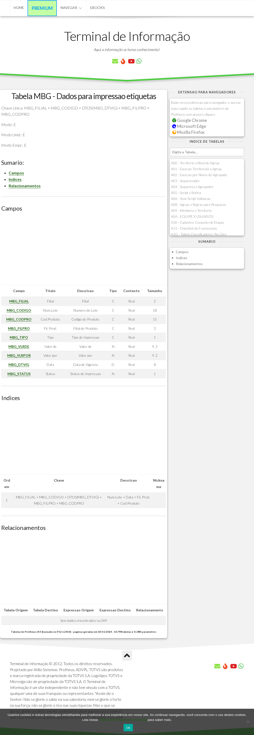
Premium (42, 8)
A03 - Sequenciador (185, 181)
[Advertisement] (83, 250)
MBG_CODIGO (19, 310)
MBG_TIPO (19, 337)
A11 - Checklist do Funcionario (194, 228)
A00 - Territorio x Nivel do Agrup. (195, 163)
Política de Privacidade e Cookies (123, 720)
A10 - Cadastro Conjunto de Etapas (197, 222)
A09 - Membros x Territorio (191, 210)
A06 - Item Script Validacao (191, 198)
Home (19, 7)
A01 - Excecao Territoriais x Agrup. (196, 169)
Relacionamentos (25, 185)
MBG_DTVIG (18, 364)
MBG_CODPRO (19, 319)
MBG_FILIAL (19, 301)
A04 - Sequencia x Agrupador (192, 187)
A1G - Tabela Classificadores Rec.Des (199, 234)
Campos (16, 172)
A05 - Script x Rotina (186, 193)
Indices (15, 179)
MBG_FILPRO (19, 328)
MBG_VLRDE (18, 346)
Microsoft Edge (189, 126)
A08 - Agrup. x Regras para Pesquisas (198, 204)
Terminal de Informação (127, 35)
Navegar (69, 7)
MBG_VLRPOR (19, 355)
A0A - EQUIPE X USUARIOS (192, 216)
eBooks (97, 7)
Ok (128, 728)
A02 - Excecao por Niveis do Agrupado (199, 175)
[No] (247, 721)
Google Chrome (189, 120)
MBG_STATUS (19, 374)
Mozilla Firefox (188, 132)
